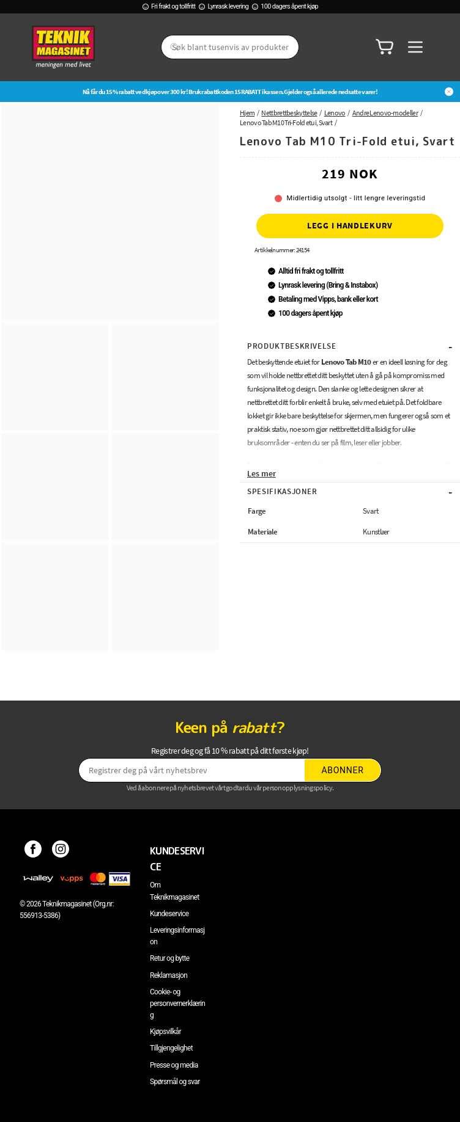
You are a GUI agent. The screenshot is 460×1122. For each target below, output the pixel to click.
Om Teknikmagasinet (174, 891)
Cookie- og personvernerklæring (177, 1003)
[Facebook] (33, 851)
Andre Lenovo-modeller (385, 112)
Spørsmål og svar (175, 1081)
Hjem (247, 112)
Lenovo (335, 112)
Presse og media (174, 1065)
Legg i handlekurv (350, 225)
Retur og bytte (169, 958)
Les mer (261, 473)
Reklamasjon (168, 975)
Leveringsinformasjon (177, 936)
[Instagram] (61, 851)
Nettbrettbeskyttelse (289, 112)
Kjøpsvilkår (165, 1031)
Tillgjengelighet (171, 1048)
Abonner (343, 770)
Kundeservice (169, 913)
